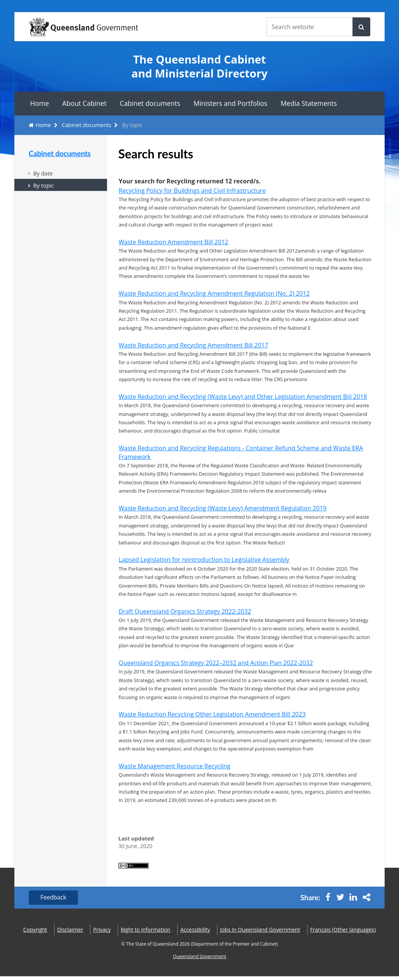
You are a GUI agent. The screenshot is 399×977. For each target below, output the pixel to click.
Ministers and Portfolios (230, 103)
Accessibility (195, 930)
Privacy (101, 930)
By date (43, 173)
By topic (43, 186)
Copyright (35, 930)
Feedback (54, 898)
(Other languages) (343, 930)
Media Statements (309, 103)
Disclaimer (70, 930)
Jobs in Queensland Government (260, 930)
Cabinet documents (150, 103)
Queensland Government (199, 957)
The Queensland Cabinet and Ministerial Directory (200, 66)
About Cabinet (84, 103)
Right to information (145, 930)
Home (39, 103)
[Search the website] (310, 26)
